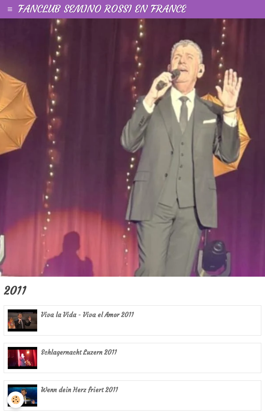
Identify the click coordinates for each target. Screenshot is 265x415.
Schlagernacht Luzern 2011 (79, 353)
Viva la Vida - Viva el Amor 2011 (87, 315)
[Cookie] (15, 399)
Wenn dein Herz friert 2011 (79, 390)
